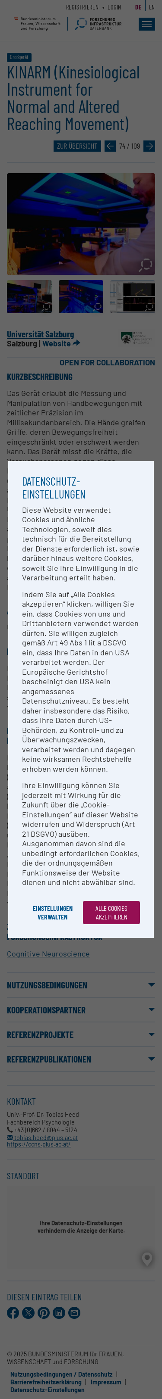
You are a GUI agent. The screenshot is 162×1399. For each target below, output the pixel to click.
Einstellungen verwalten (53, 912)
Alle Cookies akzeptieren (111, 912)
